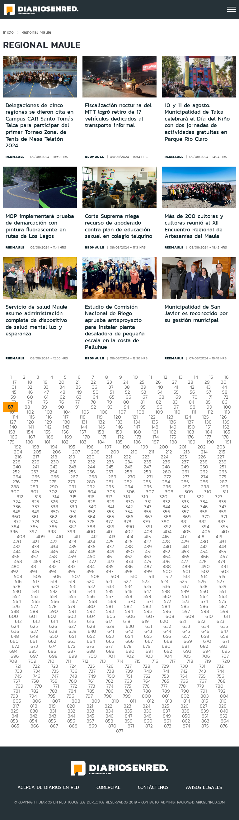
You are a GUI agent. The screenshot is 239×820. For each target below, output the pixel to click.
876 (224, 726)
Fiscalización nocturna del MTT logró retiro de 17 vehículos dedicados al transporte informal (118, 115)
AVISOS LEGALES (204, 787)
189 (191, 441)
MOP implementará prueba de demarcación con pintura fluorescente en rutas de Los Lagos (40, 226)
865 (15, 726)
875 (205, 726)
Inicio (8, 32)
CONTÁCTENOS (153, 787)
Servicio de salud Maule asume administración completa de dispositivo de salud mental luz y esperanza (36, 320)
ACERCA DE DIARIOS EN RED (48, 787)
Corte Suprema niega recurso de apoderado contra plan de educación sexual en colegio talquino (118, 226)
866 (34, 726)
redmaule (15, 156)
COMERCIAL (108, 787)
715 (137, 661)
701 (111, 656)
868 (73, 726)
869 (93, 726)
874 (186, 726)
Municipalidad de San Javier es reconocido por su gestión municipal (196, 313)
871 (131, 726)
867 (54, 726)
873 (167, 726)
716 (155, 661)
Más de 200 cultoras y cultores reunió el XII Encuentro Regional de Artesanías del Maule (194, 226)
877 (119, 731)
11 (150, 377)
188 (173, 441)
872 (149, 726)
